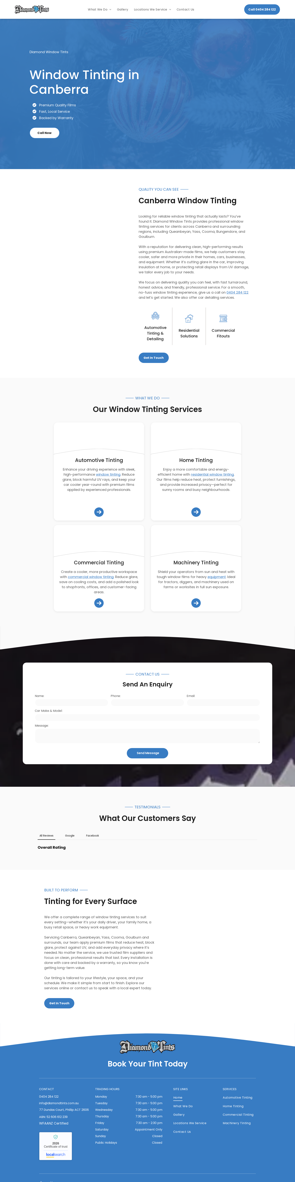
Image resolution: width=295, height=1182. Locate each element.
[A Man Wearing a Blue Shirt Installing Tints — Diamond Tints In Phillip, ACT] (99, 542)
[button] (38, 855)
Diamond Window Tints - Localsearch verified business (55, 1146)
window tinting (108, 474)
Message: (42, 725)
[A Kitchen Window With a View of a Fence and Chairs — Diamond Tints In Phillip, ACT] (196, 439)
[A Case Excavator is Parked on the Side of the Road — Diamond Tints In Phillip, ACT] (196, 542)
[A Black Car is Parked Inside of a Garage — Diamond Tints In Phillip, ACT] (236, 946)
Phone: (116, 696)
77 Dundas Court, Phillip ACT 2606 (64, 1110)
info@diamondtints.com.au (59, 1103)
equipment (217, 576)
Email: (191, 696)
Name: (39, 696)
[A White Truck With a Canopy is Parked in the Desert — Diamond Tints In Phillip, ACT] (59, 273)
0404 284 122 (238, 292)
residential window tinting (212, 474)
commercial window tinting (91, 576)
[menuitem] (99, 9)
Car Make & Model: (48, 711)
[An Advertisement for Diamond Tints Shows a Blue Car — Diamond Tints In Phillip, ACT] (233, 94)
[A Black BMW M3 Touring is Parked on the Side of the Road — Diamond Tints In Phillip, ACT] (99, 439)
